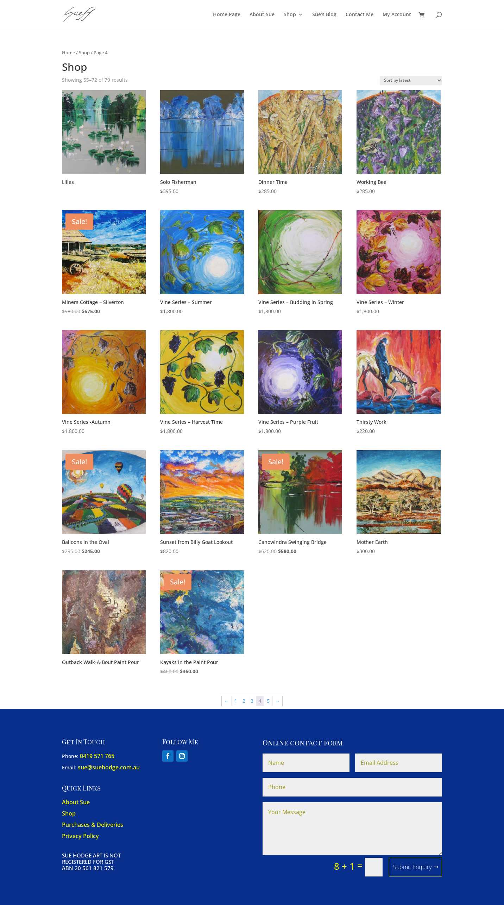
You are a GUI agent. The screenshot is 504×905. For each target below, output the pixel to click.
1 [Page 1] (235, 701)
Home (68, 52)
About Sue (262, 15)
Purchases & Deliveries (92, 825)
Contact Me (359, 15)
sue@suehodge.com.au (109, 767)
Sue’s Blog (324, 15)
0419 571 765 (97, 756)
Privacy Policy (80, 836)
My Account (397, 15)
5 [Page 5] (268, 701)
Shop (290, 15)
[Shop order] (411, 80)
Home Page (226, 15)
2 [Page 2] (243, 701)
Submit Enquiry (412, 867)
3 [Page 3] (252, 701)
